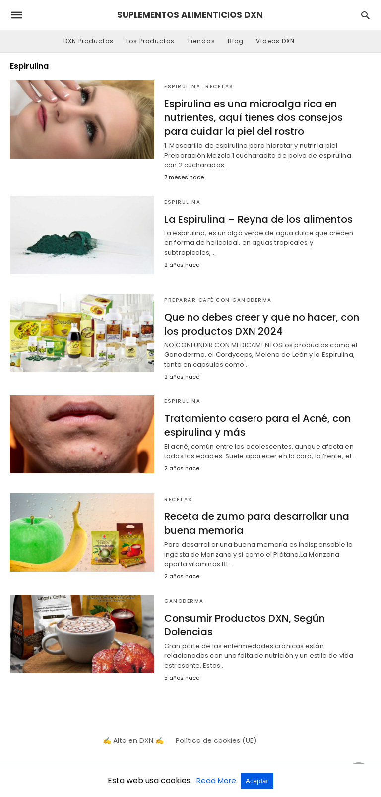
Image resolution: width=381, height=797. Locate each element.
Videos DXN (275, 41)
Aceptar (257, 781)
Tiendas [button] (201, 41)
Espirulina (182, 86)
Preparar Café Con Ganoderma (218, 300)
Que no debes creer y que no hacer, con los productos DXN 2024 (261, 324)
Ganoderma (184, 601)
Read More (217, 780)
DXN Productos (89, 41)
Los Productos (150, 41)
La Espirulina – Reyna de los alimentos (258, 219)
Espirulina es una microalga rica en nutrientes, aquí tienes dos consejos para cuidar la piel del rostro (253, 117)
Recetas (219, 86)
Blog (236, 41)
